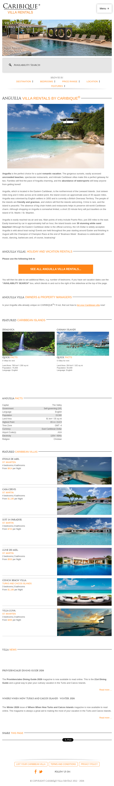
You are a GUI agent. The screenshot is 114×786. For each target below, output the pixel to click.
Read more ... (105, 690)
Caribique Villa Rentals (21, 8)
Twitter (41, 771)
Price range (69, 81)
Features (57, 86)
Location (92, 81)
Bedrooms (46, 81)
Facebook (35, 771)
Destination (23, 81)
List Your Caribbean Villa (31, 764)
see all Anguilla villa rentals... (55, 269)
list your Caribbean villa (88, 305)
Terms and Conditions (63, 764)
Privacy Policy (89, 764)
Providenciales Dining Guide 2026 (23, 671)
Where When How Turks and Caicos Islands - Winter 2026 (38, 698)
